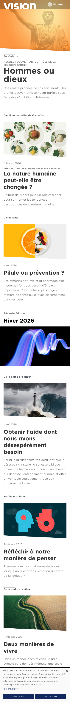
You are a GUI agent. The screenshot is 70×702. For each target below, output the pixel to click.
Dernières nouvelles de (25, 115)
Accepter (50, 696)
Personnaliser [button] (10, 688)
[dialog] (35, 684)
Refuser (18, 696)
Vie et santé (11, 217)
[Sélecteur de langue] (50, 4)
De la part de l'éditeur (17, 376)
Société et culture (14, 496)
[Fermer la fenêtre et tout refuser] (67, 669)
